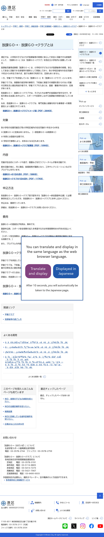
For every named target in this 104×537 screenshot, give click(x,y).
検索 (100, 11)
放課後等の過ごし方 (13, 319)
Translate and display (38, 271)
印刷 (70, 34)
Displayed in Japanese (66, 271)
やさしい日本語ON (72, 4)
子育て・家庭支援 (31, 26)
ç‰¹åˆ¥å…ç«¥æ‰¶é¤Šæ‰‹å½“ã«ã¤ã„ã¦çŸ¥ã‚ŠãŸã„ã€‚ (36, 352)
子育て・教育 (18, 26)
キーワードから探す (54, 11)
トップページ (6, 26)
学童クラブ (9, 314)
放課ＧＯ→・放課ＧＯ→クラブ (65, 26)
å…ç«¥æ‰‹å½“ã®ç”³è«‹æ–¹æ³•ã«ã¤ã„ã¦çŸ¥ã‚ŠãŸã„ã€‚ (37, 347)
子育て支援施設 (45, 26)
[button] (46, 4)
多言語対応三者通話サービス (18, 480)
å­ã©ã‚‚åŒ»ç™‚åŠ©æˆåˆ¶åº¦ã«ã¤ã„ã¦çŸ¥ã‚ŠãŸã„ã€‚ (36, 342)
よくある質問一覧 (35, 377)
